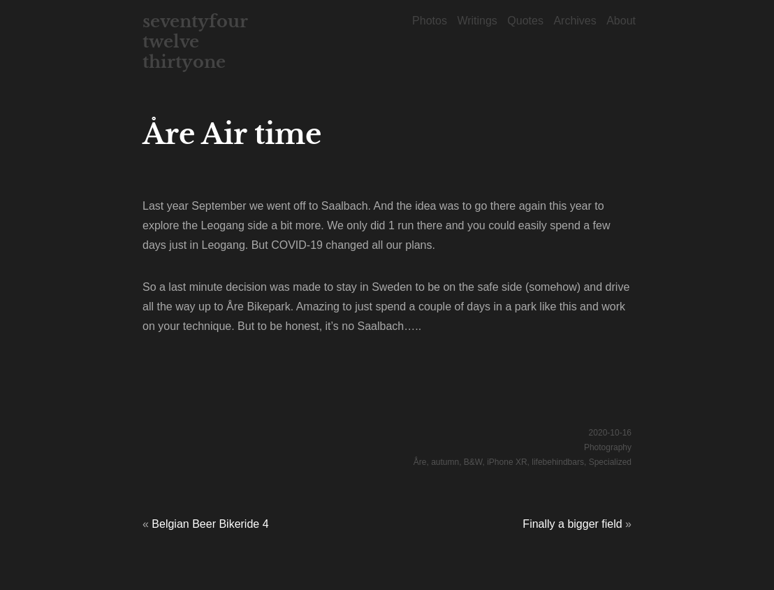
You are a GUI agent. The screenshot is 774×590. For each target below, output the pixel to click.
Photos (429, 21)
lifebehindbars (558, 462)
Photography (607, 447)
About (621, 21)
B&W (473, 462)
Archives (574, 21)
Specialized (610, 462)
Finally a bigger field (572, 524)
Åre (420, 462)
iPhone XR (507, 462)
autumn (445, 462)
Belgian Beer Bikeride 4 (210, 524)
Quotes (525, 21)
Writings (477, 21)
